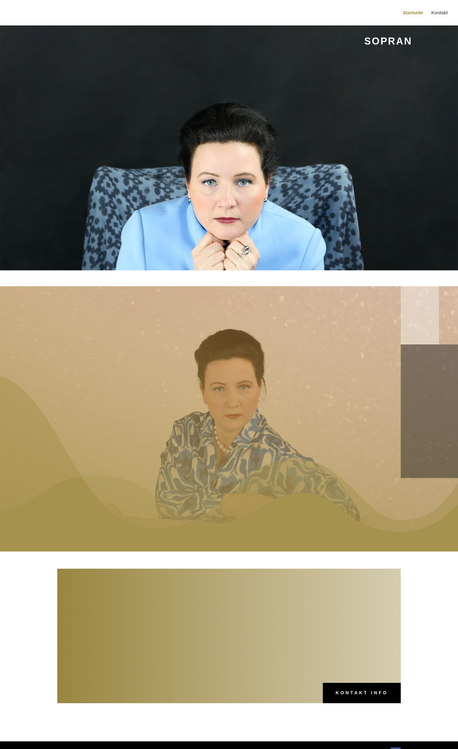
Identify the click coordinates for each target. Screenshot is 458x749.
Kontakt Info (362, 692)
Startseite (413, 12)
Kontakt (439, 12)
